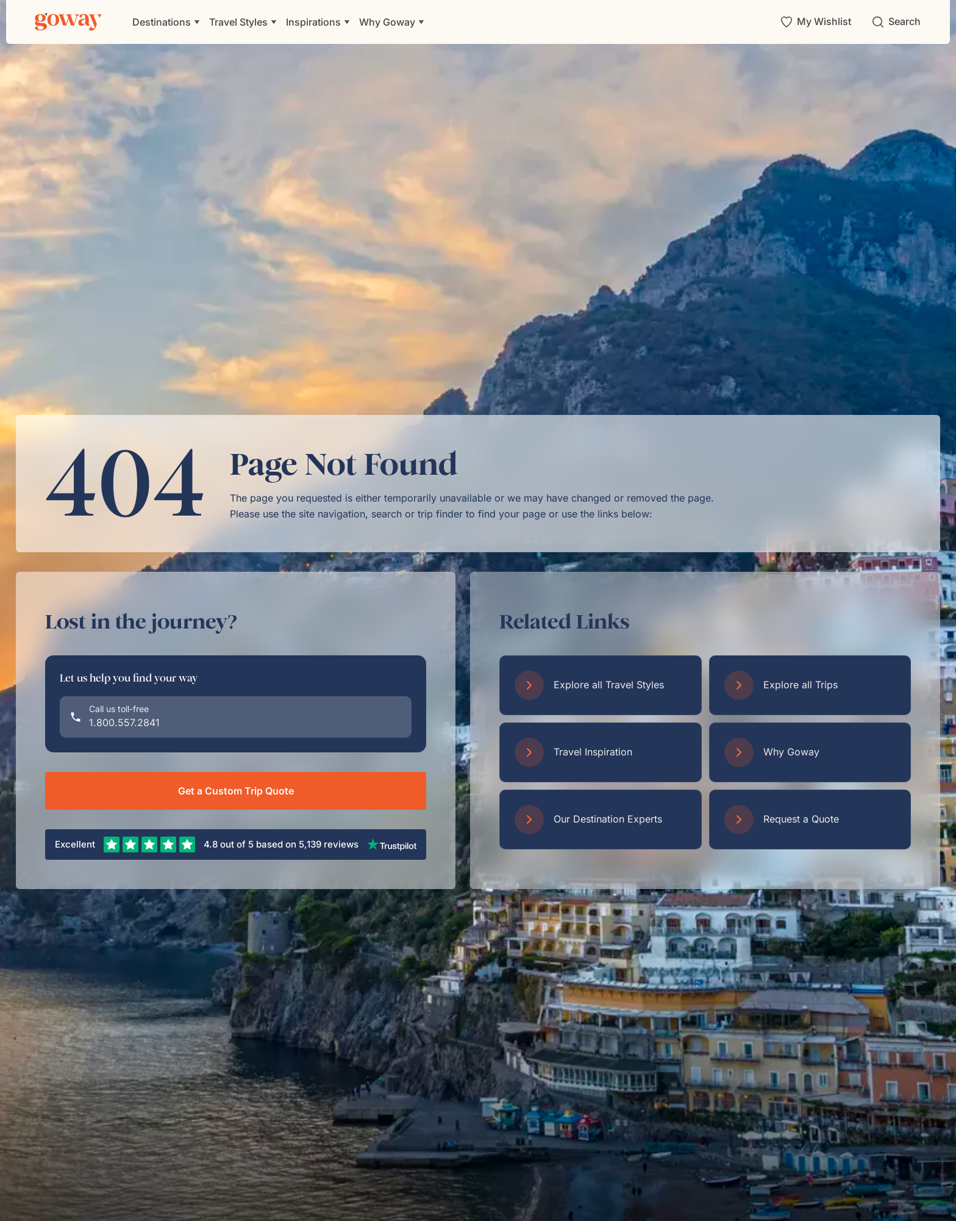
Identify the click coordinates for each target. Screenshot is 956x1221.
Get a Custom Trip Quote (236, 791)
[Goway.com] (68, 22)
